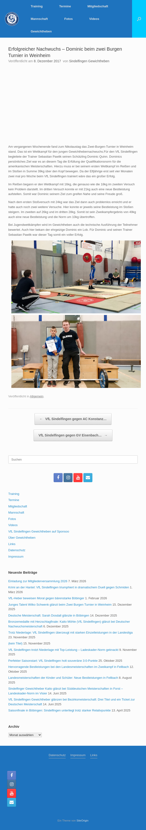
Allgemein (36, 396)
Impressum (15, 556)
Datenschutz (16, 550)
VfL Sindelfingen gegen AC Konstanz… (73, 419)
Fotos (68, 19)
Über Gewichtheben (21, 537)
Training (37, 6)
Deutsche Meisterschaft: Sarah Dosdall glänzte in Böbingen (48, 615)
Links (11, 544)
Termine (65, 6)
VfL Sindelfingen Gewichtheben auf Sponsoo (38, 531)
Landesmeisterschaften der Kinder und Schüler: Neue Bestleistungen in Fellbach (63, 677)
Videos (94, 19)
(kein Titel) (15, 643)
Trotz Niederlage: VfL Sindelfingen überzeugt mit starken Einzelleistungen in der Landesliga (70, 632)
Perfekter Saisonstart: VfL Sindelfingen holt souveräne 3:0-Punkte (53, 660)
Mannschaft (39, 19)
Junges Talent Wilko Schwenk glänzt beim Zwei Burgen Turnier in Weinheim (60, 604)
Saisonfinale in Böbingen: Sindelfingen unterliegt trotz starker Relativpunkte (59, 710)
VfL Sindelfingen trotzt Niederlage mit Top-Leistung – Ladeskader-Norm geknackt (63, 650)
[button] (139, 19)
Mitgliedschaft (97, 6)
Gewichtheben (41, 31)
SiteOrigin (83, 820)
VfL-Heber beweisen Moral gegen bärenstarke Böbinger (46, 598)
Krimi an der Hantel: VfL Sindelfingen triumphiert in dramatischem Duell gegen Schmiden (68, 587)
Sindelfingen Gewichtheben (89, 61)
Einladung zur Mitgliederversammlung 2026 (37, 581)
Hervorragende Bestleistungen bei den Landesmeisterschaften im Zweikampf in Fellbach (68, 667)
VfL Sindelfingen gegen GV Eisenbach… (73, 435)
